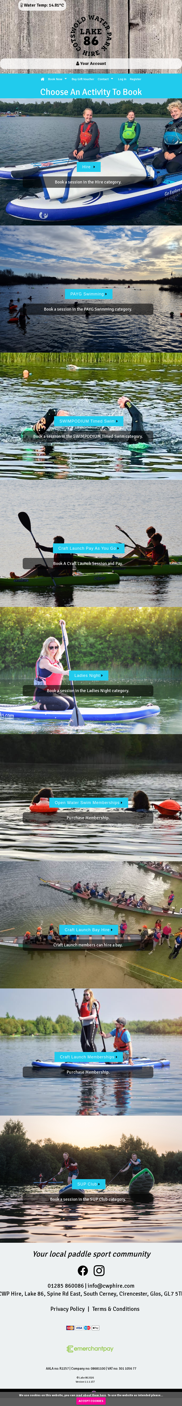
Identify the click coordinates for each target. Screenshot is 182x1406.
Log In (122, 79)
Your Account (91, 63)
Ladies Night (89, 675)
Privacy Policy (67, 1308)
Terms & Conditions (116, 1308)
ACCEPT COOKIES (91, 1401)
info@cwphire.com (111, 1285)
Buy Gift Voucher (83, 79)
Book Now (55, 79)
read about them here (91, 1395)
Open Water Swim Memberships (88, 802)
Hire (88, 167)
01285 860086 (66, 1285)
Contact (103, 79)
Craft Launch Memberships (88, 1057)
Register (135, 79)
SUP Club (88, 1184)
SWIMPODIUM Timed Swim (89, 421)
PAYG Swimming (88, 294)
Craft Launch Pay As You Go (88, 548)
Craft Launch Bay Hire (89, 930)
